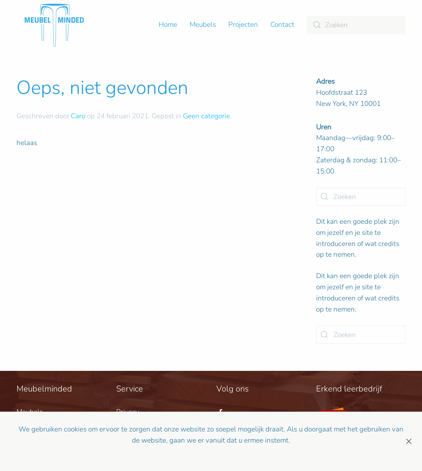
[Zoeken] (356, 25)
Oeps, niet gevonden (102, 88)
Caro (78, 116)
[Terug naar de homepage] (54, 24)
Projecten (243, 24)
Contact (282, 24)
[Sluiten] (409, 441)
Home (168, 24)
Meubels (203, 24)
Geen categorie (206, 116)
